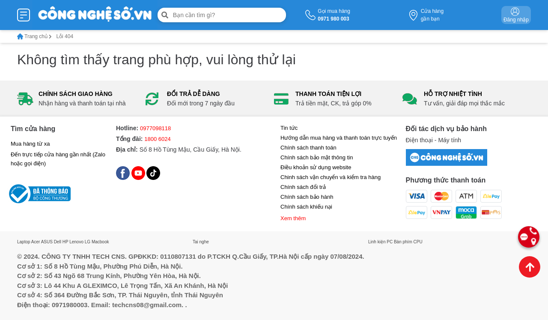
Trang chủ (34, 36)
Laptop (23, 241)
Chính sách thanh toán (308, 147)
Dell (57, 241)
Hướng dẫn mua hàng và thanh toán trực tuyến (338, 138)
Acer (35, 241)
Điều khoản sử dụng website (315, 167)
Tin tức (289, 128)
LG (87, 241)
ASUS (47, 241)
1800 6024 (157, 139)
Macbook (100, 241)
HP (65, 241)
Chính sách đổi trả (303, 187)
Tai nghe (201, 241)
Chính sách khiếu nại (306, 206)
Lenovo (76, 241)
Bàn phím (403, 241)
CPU (418, 241)
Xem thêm (293, 218)
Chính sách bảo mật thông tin (316, 157)
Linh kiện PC (380, 241)
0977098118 (155, 128)
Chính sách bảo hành (306, 197)
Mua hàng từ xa (30, 144)
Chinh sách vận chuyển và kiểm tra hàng (330, 177)
